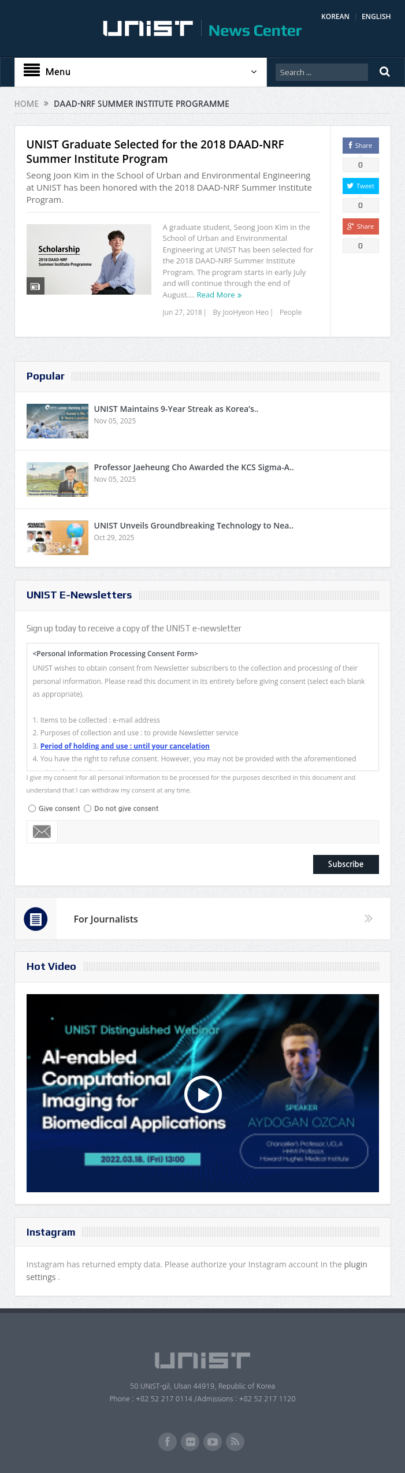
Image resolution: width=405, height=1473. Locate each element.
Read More (216, 294)
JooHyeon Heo (245, 312)
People (291, 312)
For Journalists (106, 919)
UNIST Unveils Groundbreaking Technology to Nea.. (194, 525)
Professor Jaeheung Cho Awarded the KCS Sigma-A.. (194, 467)
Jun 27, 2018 (182, 312)
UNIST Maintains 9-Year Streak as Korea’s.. (176, 408)
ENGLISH (376, 16)
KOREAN (335, 16)
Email (42, 832)
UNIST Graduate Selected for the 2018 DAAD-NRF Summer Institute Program (155, 151)
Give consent (59, 808)
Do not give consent (126, 808)
